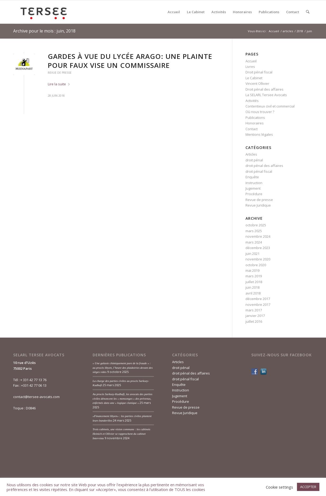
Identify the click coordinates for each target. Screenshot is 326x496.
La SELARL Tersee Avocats (266, 94)
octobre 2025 (255, 225)
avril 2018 (253, 293)
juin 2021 (252, 253)
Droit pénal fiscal (258, 72)
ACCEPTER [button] (308, 486)
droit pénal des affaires (264, 165)
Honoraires (254, 123)
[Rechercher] (308, 12)
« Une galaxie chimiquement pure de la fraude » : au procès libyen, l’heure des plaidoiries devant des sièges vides (123, 367)
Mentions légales (259, 134)
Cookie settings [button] (279, 487)
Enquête (252, 177)
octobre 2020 (255, 265)
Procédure (253, 193)
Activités (252, 100)
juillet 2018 (253, 281)
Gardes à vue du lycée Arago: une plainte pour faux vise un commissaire (130, 61)
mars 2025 (253, 230)
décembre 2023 (257, 247)
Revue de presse (60, 72)
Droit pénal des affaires (264, 89)
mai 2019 (252, 270)
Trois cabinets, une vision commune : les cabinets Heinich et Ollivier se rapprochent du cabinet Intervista (121, 433)
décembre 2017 (257, 298)
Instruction (253, 182)
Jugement (253, 188)
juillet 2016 (253, 321)
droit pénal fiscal (258, 171)
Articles (251, 154)
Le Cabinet (253, 78)
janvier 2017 (255, 315)
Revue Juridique (258, 205)
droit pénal (254, 160)
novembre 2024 (257, 236)
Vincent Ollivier (257, 83)
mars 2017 (253, 310)
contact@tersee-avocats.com (36, 396)
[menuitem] (173, 12)
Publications (255, 117)
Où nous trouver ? (259, 111)
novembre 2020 (257, 259)
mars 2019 (253, 276)
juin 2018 (252, 287)
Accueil (251, 61)
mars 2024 (253, 242)
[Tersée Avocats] (43, 12)
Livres (250, 66)
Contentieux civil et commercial (270, 106)
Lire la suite (59, 84)
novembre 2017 (257, 304)
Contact (251, 129)
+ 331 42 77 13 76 (33, 379)
